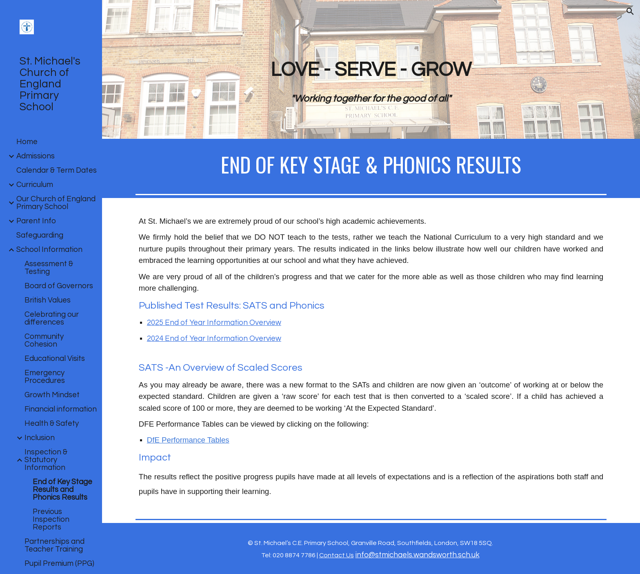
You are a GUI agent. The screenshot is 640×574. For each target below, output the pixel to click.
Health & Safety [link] (51, 423)
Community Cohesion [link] (44, 340)
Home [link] (27, 142)
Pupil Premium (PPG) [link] (59, 563)
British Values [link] (47, 300)
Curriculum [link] (34, 185)
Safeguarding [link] (39, 235)
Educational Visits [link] (54, 359)
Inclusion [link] (39, 438)
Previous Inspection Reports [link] (51, 519)
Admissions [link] (35, 156)
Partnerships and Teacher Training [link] (54, 545)
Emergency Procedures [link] (44, 377)
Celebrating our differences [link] (51, 318)
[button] (630, 11)
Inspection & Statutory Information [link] (45, 460)
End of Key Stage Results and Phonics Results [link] (62, 489)
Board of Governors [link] (58, 286)
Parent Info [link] (36, 221)
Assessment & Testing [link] (48, 268)
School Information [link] (49, 250)
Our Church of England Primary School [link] (56, 203)
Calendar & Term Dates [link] (56, 170)
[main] (371, 80)
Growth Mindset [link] (52, 395)
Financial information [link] (60, 409)
